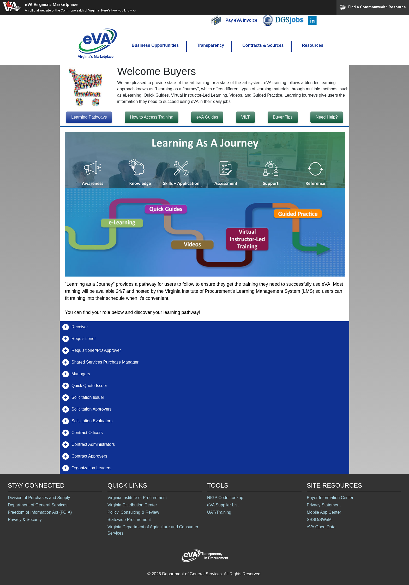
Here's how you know (116, 10)
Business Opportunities (155, 45)
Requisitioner (79, 339)
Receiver (75, 327)
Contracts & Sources (263, 45)
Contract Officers (82, 433)
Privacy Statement (324, 505)
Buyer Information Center (330, 497)
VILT (245, 117)
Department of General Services (38, 505)
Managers (76, 374)
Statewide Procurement (129, 519)
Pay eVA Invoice (241, 20)
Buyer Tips (283, 117)
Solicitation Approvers (87, 409)
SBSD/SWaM (319, 519)
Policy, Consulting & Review (133, 512)
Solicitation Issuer (83, 397)
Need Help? (327, 117)
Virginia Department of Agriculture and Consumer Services (152, 530)
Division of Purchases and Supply (39, 497)
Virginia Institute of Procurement (137, 497)
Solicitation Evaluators (87, 421)
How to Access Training (151, 117)
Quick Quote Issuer (84, 386)
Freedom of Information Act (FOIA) (40, 512)
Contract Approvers (84, 456)
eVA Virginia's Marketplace (51, 4)
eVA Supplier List (223, 505)
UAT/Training (219, 512)
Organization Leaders (86, 468)
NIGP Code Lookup (225, 497)
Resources (312, 45)
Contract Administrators (88, 444)
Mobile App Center (324, 512)
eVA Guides (207, 117)
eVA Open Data (321, 527)
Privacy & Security (25, 519)
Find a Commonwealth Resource (373, 7)
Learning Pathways (89, 117)
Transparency (210, 45)
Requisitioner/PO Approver (91, 350)
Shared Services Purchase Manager (100, 362)
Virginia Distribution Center (132, 505)
